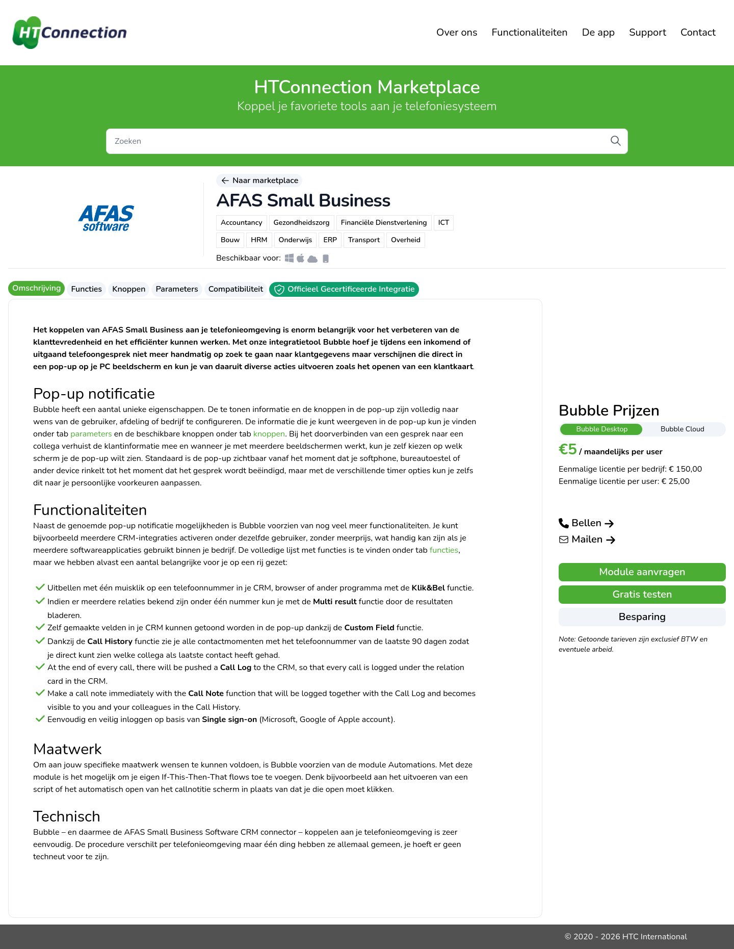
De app (598, 32)
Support (647, 32)
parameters (91, 434)
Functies (86, 289)
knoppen (269, 434)
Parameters (176, 289)
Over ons (457, 32)
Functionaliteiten (530, 32)
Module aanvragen (642, 572)
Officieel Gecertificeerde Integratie (344, 290)
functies (444, 550)
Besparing (642, 617)
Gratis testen (642, 594)
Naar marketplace (259, 180)
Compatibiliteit (235, 289)
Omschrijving (36, 288)
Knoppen (128, 289)
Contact (698, 32)
